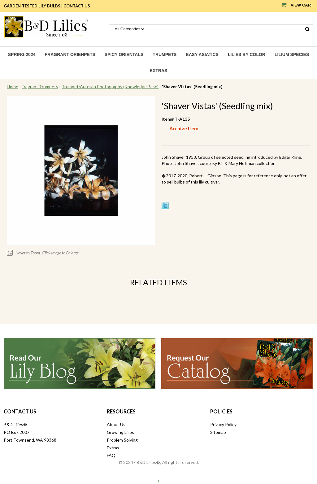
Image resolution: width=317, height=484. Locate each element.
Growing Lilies (120, 432)
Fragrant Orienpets (70, 54)
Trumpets (164, 54)
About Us (116, 424)
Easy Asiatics (202, 54)
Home (12, 86)
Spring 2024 (22, 54)
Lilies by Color (246, 54)
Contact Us (76, 5)
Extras (158, 70)
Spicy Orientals (124, 54)
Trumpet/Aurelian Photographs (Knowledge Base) (110, 86)
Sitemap (218, 432)
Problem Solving (122, 440)
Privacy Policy (223, 424)
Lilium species (292, 54)
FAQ (111, 455)
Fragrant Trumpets (40, 86)
